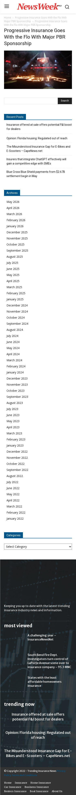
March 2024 (14, 360)
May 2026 (12, 202)
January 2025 (15, 299)
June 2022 (12, 488)
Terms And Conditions (24, 775)
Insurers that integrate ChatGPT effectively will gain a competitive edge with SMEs (36, 161)
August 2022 (14, 476)
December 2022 (17, 451)
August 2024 (14, 330)
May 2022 (12, 494)
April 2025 (12, 281)
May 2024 (12, 348)
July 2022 (12, 482)
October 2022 (15, 464)
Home (7, 17)
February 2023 (15, 439)
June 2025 (12, 269)
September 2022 (17, 470)
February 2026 (15, 220)
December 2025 (17, 232)
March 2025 (14, 287)
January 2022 (15, 518)
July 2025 (12, 263)
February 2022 (15, 512)
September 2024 (17, 324)
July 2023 (12, 409)
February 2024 (15, 366)
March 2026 (14, 214)
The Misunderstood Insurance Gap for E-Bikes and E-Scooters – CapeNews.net (38, 149)
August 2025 (14, 257)
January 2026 (15, 226)
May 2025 (12, 275)
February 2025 (15, 293)
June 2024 (12, 342)
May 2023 (12, 421)
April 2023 (12, 427)
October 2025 (15, 244)
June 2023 (12, 415)
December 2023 (17, 378)
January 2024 (15, 372)
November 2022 (17, 458)
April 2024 (12, 354)
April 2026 (12, 208)
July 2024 (12, 336)
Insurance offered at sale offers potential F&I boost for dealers (39, 127)
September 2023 (17, 397)
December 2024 (17, 305)
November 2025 (17, 238)
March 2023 (14, 433)
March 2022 (14, 506)
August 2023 (14, 403)
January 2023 (15, 445)
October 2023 (15, 391)
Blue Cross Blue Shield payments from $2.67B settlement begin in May (35, 174)
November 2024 (17, 311)
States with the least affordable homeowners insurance (44, 682)
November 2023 (17, 384)
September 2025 (17, 250)
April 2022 (12, 500)
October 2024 (15, 317)
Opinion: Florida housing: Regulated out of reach (36, 138)
